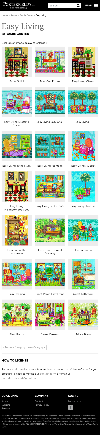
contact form (48, 373)
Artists (14, 15)
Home (5, 15)
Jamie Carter (26, 15)
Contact (39, 401)
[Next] (36, 347)
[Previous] (14, 347)
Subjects (6, 405)
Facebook (70, 407)
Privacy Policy (42, 405)
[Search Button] (78, 5)
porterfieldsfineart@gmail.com (20, 378)
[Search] (64, 5)
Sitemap (6, 408)
